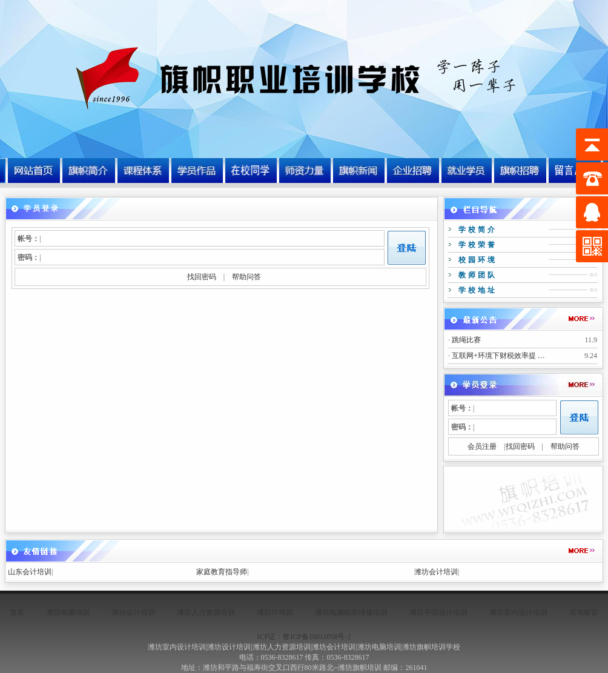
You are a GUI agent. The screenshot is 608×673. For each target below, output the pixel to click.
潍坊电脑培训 (68, 612)
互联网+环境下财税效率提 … (498, 355)
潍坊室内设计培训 (518, 612)
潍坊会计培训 (436, 572)
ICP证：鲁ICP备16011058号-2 (304, 636)
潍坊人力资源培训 (206, 612)
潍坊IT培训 (274, 612)
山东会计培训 (29, 572)
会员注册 (482, 446)
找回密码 (201, 277)
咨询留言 (583, 612)
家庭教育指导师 (221, 572)
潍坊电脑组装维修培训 (351, 612)
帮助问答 (246, 277)
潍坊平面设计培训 (438, 612)
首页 (17, 612)
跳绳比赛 (466, 340)
